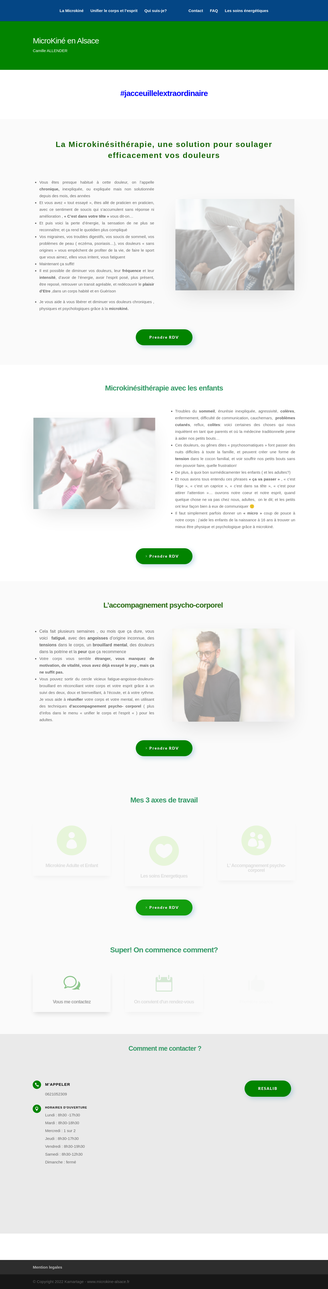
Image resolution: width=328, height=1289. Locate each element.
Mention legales (47, 1267)
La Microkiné (72, 11)
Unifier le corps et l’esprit (114, 11)
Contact (195, 11)
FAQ (214, 11)
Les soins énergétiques (246, 11)
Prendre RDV (164, 337)
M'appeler (57, 1084)
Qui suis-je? (155, 11)
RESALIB (268, 1088)
